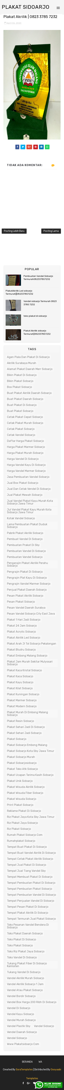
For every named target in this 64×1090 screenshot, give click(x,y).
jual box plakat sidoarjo (22, 482)
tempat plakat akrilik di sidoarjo (27, 912)
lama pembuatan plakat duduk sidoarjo (27, 526)
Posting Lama (51, 231)
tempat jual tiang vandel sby (26, 870)
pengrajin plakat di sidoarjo (25, 571)
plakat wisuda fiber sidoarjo (25, 793)
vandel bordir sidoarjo (21, 996)
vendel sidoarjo (17, 1038)
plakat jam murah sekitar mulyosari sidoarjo (30, 663)
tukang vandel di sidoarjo (23, 972)
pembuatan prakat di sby (23, 545)
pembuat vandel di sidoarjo (24, 539)
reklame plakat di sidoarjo (24, 810)
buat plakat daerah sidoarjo (25, 399)
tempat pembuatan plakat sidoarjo (29, 888)
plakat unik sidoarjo (20, 781)
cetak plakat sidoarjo (20, 429)
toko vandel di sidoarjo (22, 957)
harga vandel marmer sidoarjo (26, 470)
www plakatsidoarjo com (23, 1044)
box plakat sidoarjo (19, 387)
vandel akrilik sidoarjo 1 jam (25, 984)
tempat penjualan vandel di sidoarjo (30, 900)
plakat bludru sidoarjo (21, 649)
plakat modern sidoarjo (22, 706)
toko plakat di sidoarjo (35, 316)
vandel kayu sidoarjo (20, 1014)
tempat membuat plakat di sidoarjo (29, 876)
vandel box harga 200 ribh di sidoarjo (31, 1002)
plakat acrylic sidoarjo (21, 631)
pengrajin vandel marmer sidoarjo (28, 583)
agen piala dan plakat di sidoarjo (28, 357)
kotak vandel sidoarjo (21, 518)
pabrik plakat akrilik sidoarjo (25, 533)
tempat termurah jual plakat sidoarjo (31, 918)
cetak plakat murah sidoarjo (25, 423)
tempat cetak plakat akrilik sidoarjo (30, 858)
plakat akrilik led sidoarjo (23, 637)
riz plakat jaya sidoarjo (22, 822)
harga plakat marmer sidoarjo (26, 447)
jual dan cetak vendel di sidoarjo (29, 488)
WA (40, 1061)
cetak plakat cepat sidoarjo (25, 417)
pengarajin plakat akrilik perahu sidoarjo (27, 564)
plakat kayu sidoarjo (20, 682)
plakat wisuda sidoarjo (21, 799)
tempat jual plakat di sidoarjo (26, 864)
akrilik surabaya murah (21, 363)
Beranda (27, 1061)
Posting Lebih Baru (14, 231)
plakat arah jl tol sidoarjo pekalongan (31, 643)
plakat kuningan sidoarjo (23, 694)
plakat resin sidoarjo (20, 721)
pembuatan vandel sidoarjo (24, 557)
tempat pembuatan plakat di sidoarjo (31, 882)
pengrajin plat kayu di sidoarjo (27, 577)
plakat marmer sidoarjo (22, 700)
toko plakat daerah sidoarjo (25, 933)
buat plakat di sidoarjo (22, 405)
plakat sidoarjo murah (21, 757)
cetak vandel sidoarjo (21, 435)
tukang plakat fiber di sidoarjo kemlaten (27, 965)
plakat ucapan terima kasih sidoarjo (30, 775)
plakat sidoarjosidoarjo (22, 763)
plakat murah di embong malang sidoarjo (27, 714)
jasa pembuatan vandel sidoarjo (28, 476)
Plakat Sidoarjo (25, 7)
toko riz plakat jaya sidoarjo (25, 951)
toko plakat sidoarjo (20, 945)
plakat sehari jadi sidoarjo (24, 733)
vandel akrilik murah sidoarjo (25, 978)
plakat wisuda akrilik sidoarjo (26, 787)
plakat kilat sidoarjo (20, 688)
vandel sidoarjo (44, 1026)
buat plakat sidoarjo (20, 411)
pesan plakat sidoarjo (21, 601)
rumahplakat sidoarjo (21, 840)
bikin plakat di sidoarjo (22, 375)
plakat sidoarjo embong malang (27, 745)
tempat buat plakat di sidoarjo (27, 846)
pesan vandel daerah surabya (26, 607)
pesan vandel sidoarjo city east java (31, 613)
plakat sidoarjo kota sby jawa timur (30, 751)
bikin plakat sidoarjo (20, 381)
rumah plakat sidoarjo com (24, 834)
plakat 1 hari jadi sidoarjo (23, 619)
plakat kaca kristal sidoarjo (24, 670)
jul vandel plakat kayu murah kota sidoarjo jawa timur (29, 511)
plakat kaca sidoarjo (20, 676)
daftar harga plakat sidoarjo (25, 441)
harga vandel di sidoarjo (23, 459)
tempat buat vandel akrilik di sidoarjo (31, 852)
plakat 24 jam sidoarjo (22, 625)
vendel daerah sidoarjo (22, 1032)
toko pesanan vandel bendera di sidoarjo (28, 926)
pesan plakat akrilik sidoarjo (25, 595)
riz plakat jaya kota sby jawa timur (30, 816)
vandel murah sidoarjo (21, 1020)
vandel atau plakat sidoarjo (25, 990)
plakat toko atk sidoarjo (22, 769)
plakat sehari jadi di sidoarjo (26, 727)
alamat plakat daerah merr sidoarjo (29, 369)
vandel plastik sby (18, 1026)
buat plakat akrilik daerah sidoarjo (29, 393)
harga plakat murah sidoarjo (25, 453)
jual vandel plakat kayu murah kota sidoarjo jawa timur (30, 502)
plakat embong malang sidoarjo (27, 655)
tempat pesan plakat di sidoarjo (27, 906)
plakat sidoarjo (16, 739)
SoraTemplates (24, 1069)
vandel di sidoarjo (18, 1008)
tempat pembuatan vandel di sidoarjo (31, 894)
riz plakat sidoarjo (19, 828)
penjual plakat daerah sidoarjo (27, 589)
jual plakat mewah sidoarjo (24, 494)
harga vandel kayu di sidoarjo (26, 465)
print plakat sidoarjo (20, 805)
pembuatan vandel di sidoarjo (26, 551)
